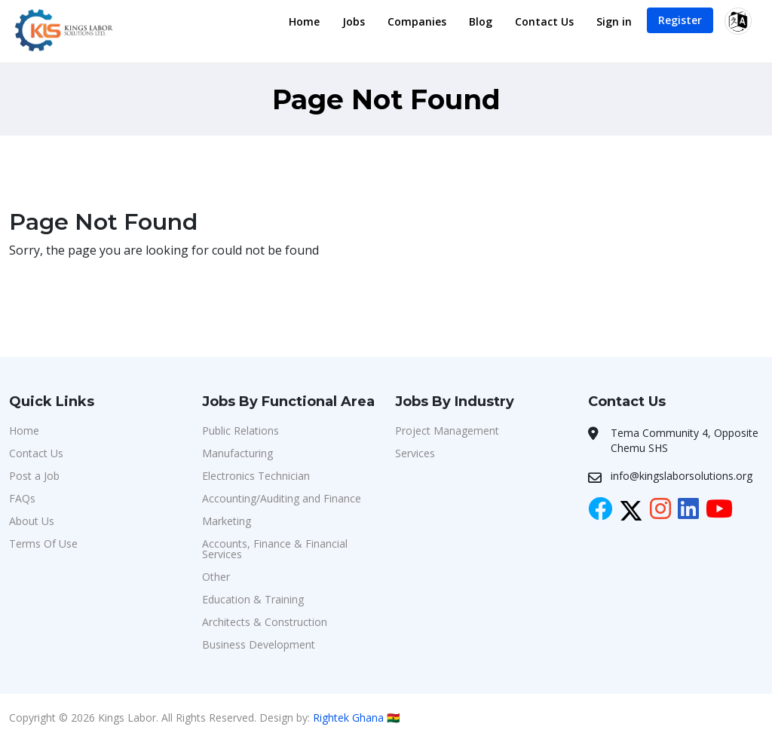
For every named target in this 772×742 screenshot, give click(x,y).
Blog (480, 21)
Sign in (614, 21)
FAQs (22, 498)
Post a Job (34, 476)
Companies (417, 21)
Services (415, 453)
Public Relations (240, 430)
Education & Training (253, 599)
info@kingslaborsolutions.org (681, 476)
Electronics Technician (256, 476)
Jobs (353, 21)
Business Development (258, 644)
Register (680, 20)
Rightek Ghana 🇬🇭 (356, 717)
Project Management (447, 430)
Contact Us (544, 21)
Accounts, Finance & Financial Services (275, 548)
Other (216, 576)
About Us (31, 521)
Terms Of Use (43, 543)
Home (304, 21)
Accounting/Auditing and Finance (281, 498)
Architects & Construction (264, 622)
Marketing (226, 521)
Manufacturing (237, 453)
